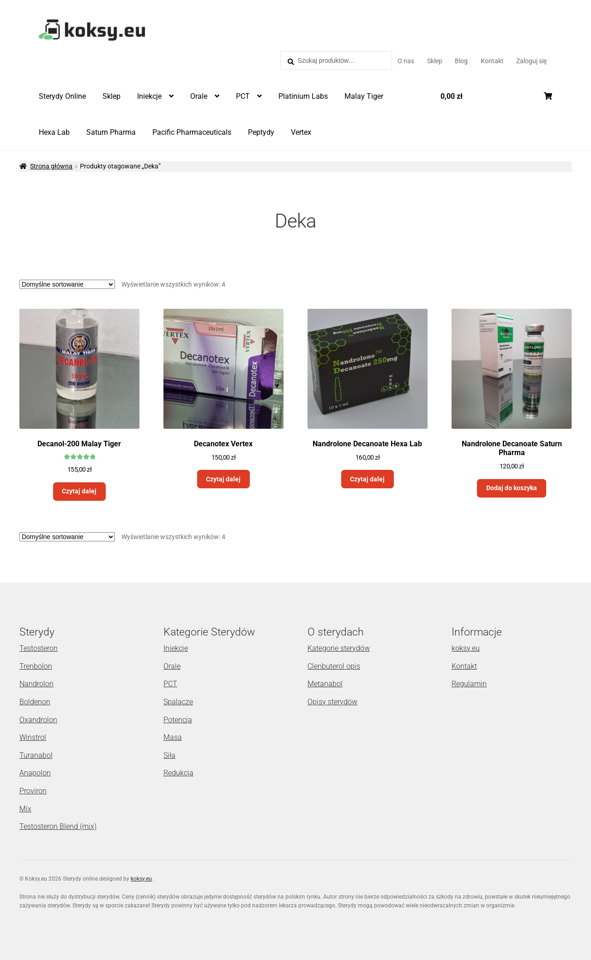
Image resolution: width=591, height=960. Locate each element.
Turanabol (36, 755)
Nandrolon (36, 683)
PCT (243, 96)
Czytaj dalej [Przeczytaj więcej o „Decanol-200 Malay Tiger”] (79, 491)
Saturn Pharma (111, 132)
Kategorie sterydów (339, 648)
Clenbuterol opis (334, 666)
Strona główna (51, 166)
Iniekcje (149, 96)
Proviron (33, 790)
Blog (461, 61)
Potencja (177, 719)
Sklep (434, 61)
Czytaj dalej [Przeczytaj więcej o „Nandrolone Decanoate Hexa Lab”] (367, 479)
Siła (169, 755)
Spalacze (178, 701)
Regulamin (469, 683)
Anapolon (35, 772)
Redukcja (178, 772)
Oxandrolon (38, 719)
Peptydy (261, 132)
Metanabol (325, 683)
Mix (25, 808)
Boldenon (34, 701)
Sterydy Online (62, 96)
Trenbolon (35, 666)
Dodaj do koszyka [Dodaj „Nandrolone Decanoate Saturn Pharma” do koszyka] (511, 488)
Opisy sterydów (332, 701)
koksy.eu (466, 648)
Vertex (301, 132)
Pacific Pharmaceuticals (191, 132)
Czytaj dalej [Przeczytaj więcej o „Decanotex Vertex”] (223, 479)
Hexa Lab (54, 132)
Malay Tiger (363, 96)
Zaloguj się (531, 61)
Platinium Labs (303, 96)
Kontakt (492, 61)
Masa (172, 737)
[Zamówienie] (67, 284)
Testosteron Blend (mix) (57, 826)
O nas (406, 61)
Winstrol (32, 737)
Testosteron (38, 648)
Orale (198, 96)
